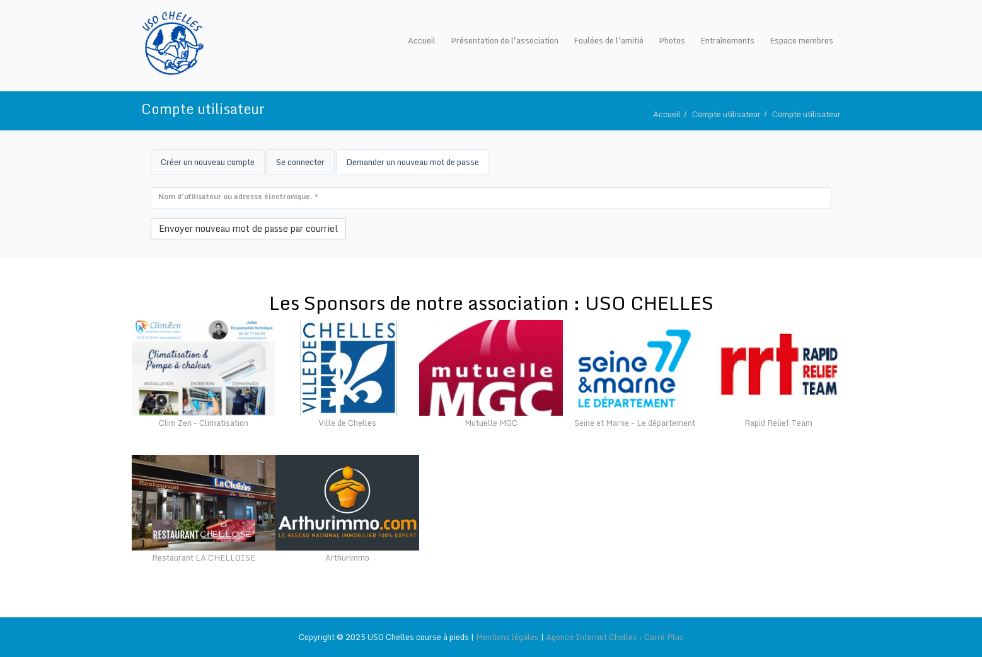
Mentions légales (507, 637)
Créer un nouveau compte (208, 162)
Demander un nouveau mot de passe (417, 165)
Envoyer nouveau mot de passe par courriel (248, 228)
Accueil (667, 114)
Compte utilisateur (726, 114)
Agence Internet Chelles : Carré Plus (615, 637)
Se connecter (300, 162)
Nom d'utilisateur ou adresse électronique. (238, 196)
